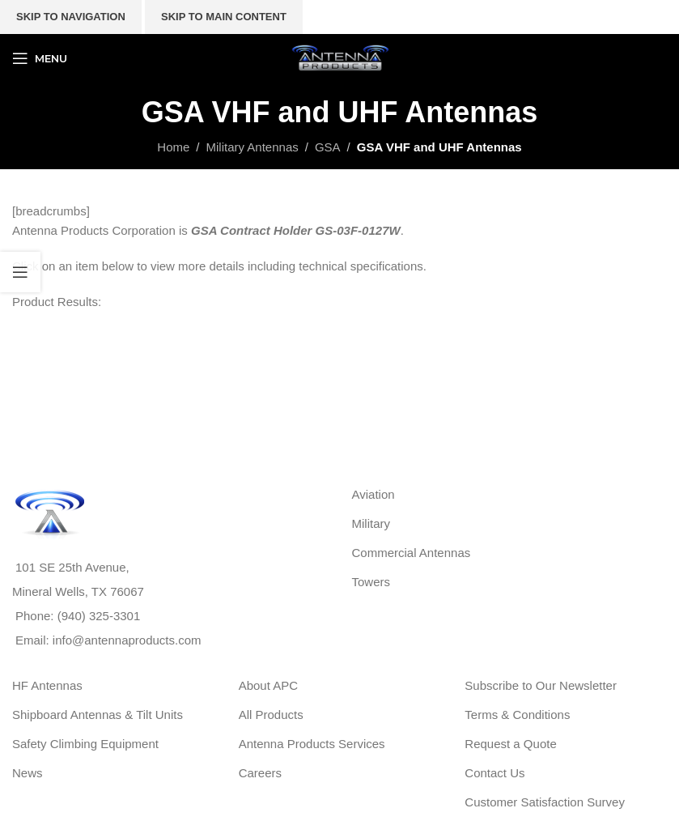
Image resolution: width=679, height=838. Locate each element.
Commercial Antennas (411, 552)
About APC (268, 685)
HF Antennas (47, 685)
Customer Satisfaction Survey (545, 802)
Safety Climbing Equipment (85, 744)
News (27, 773)
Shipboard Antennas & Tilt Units (97, 714)
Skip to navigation (70, 17)
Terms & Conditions (517, 714)
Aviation (373, 494)
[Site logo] (340, 57)
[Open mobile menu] (39, 58)
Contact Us (494, 773)
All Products (271, 714)
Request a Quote (510, 744)
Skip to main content (223, 17)
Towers (371, 582)
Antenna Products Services (312, 744)
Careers (260, 773)
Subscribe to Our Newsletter (541, 685)
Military (371, 523)
